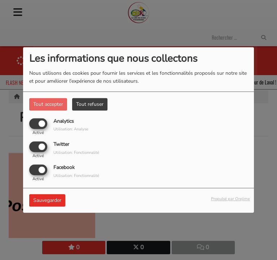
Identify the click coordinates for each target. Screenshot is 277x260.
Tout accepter (48, 104)
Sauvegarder (47, 200)
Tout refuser (90, 104)
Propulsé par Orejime (230, 199)
